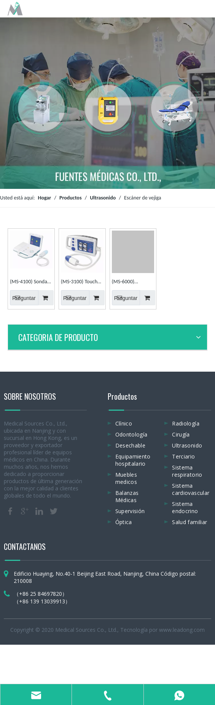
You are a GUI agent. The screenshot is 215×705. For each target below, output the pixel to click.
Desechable (130, 445)
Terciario (183, 456)
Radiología (185, 423)
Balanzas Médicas (127, 496)
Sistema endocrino (185, 507)
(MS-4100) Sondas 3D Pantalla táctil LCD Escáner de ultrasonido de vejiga (29, 282)
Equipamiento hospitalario (133, 460)
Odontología (131, 434)
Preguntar (23, 297)
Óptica (123, 522)
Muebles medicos (126, 478)
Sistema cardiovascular (190, 489)
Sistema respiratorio (187, 471)
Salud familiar (189, 522)
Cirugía (181, 434)
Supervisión (130, 511)
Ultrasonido (187, 445)
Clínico (123, 423)
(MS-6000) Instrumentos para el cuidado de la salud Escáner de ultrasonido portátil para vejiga (133, 282)
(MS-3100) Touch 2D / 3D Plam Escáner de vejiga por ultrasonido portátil (79, 282)
